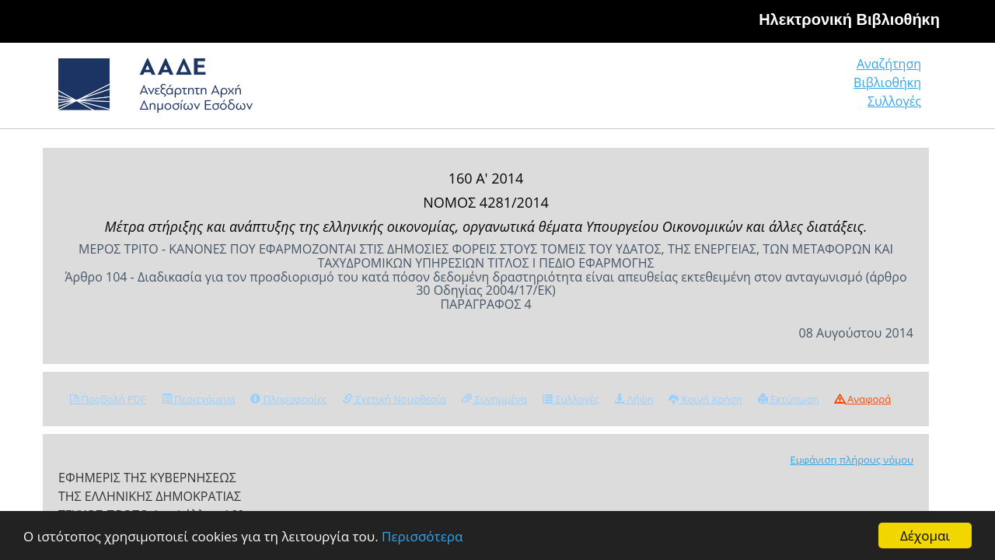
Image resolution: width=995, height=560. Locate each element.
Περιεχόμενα (199, 399)
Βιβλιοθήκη (793, 89)
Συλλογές (895, 89)
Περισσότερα (422, 536)
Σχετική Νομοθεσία (394, 399)
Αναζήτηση (684, 89)
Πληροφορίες (288, 399)
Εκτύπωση (788, 399)
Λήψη (633, 399)
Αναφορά (863, 399)
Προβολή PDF (108, 399)
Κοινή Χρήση (705, 399)
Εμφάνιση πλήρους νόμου (851, 460)
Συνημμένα (494, 399)
